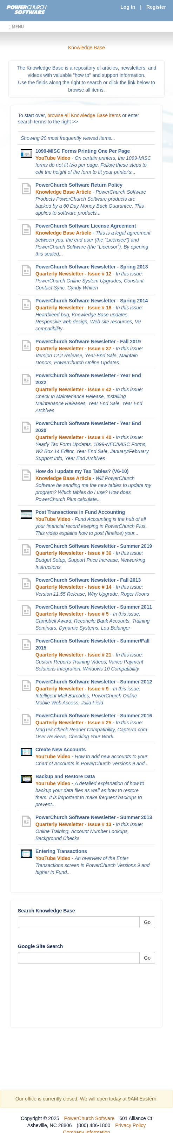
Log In (127, 7)
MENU (16, 26)
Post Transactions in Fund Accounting (80, 512)
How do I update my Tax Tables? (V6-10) (82, 471)
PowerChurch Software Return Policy (78, 185)
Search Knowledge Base (46, 910)
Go (147, 922)
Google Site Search (40, 946)
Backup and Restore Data (65, 776)
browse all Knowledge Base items (84, 115)
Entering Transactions (61, 851)
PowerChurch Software (89, 1118)
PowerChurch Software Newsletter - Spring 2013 (91, 267)
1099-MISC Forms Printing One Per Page (82, 151)
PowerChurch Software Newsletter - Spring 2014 (91, 300)
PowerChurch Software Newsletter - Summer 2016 (93, 715)
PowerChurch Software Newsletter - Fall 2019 (88, 341)
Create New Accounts (60, 749)
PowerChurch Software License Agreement (85, 226)
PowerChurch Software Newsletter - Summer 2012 (93, 681)
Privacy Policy (130, 1125)
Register (156, 7)
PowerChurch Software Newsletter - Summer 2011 (93, 607)
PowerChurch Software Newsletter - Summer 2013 (93, 817)
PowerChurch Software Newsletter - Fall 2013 (88, 580)
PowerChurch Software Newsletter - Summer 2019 (93, 546)
